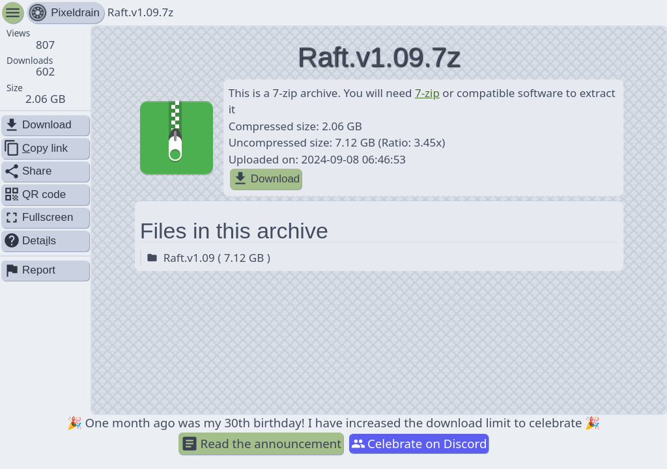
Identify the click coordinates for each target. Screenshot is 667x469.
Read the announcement (261, 443)
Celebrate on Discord (419, 443)
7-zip (427, 92)
